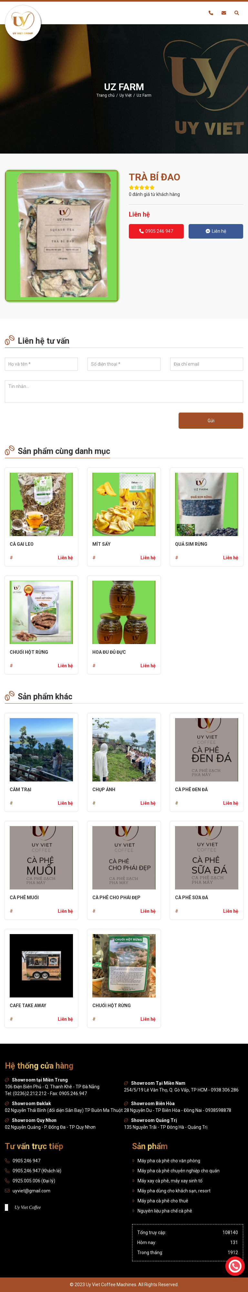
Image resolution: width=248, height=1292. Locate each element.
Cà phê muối (24, 897)
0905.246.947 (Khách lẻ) (37, 1170)
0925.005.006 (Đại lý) (34, 1180)
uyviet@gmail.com (31, 1190)
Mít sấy (101, 544)
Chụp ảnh (103, 789)
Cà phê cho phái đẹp (116, 897)
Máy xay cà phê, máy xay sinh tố (167, 1180)
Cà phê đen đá (191, 789)
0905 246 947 (156, 231)
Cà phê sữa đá (191, 897)
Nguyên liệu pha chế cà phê (162, 1210)
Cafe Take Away (28, 1005)
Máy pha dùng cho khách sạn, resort (171, 1190)
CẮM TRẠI (20, 789)
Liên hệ (216, 231)
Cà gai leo (22, 544)
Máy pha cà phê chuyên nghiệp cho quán (176, 1170)
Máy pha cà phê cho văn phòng (166, 1160)
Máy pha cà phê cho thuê (160, 1200)
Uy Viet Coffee (28, 1207)
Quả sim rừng (191, 544)
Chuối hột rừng (29, 652)
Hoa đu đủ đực (109, 652)
